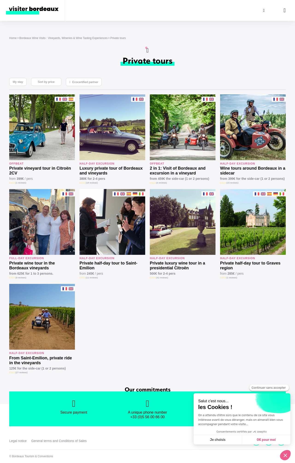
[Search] (264, 10)
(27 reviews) (21, 372)
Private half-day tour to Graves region (250, 265)
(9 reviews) (20, 277)
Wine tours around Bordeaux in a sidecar (252, 170)
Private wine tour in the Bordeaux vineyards (32, 265)
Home (13, 38)
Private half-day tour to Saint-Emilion (108, 265)
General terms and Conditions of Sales (59, 441)
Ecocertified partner (85, 82)
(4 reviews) (161, 182)
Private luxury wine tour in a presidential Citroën (177, 265)
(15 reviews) (232, 182)
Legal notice (18, 441)
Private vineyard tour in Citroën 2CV (40, 170)
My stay (18, 82)
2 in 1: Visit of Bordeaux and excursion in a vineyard (178, 170)
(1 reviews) (20, 182)
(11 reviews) (92, 277)
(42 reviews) (162, 277)
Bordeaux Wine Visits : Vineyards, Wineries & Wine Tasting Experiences (63, 38)
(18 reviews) (92, 182)
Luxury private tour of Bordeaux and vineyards (111, 170)
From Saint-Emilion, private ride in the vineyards (40, 360)
